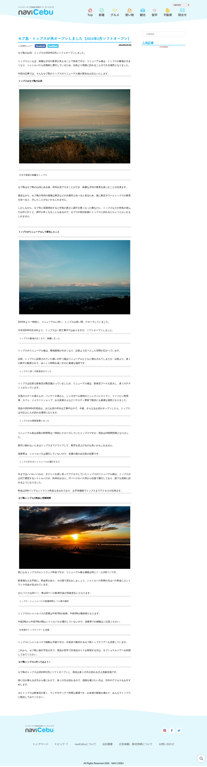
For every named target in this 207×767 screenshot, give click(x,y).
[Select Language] (181, 5)
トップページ (40, 744)
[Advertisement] (164, 94)
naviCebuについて (85, 744)
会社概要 (107, 744)
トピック (61, 744)
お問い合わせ (166, 744)
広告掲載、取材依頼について (136, 744)
